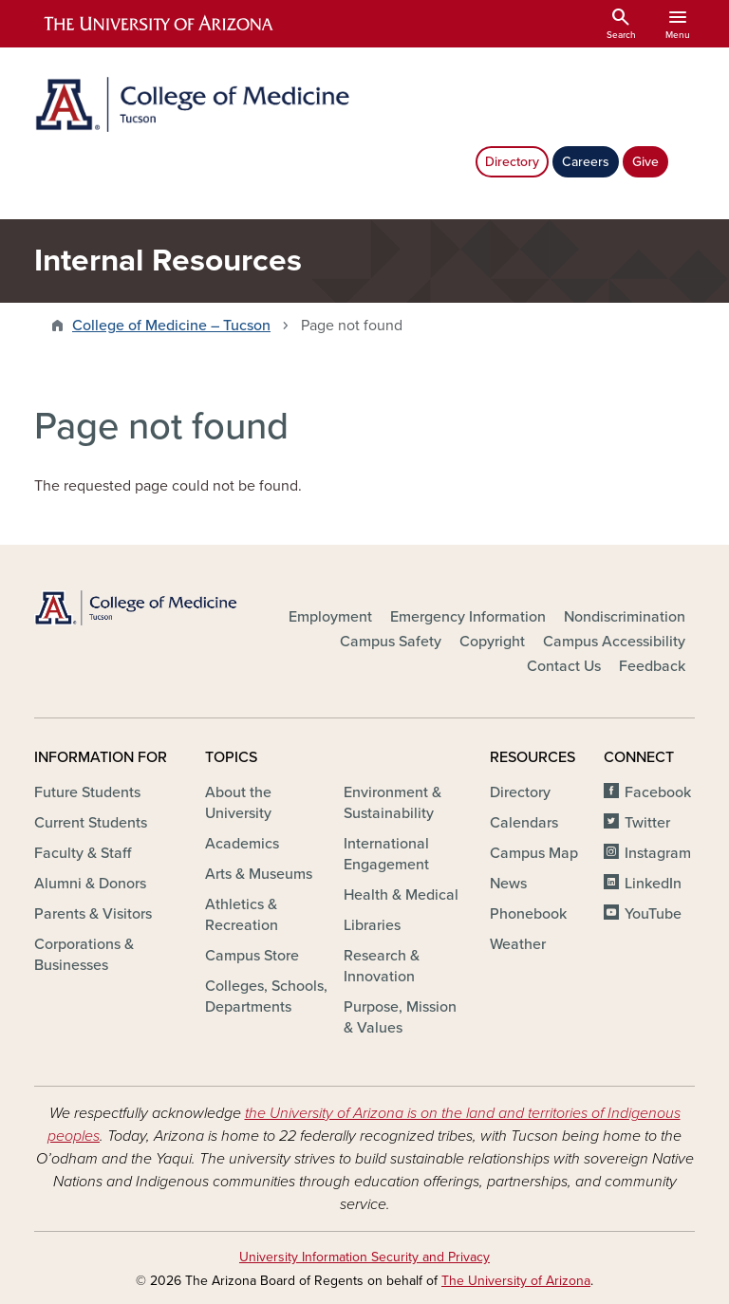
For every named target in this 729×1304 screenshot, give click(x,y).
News (508, 883)
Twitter (647, 822)
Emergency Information (468, 616)
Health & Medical (401, 894)
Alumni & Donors (90, 883)
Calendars (524, 822)
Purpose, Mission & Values (400, 1017)
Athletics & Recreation (241, 915)
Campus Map (534, 853)
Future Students (87, 792)
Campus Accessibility (614, 641)
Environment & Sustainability (392, 803)
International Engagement (386, 854)
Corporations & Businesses (84, 955)
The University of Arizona (515, 1281)
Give (645, 162)
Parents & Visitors (93, 913)
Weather (518, 944)
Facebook (658, 792)
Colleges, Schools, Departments (266, 996)
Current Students (90, 822)
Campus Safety (390, 641)
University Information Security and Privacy (364, 1257)
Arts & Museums (258, 874)
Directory (512, 162)
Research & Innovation (382, 966)
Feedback (652, 666)
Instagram (658, 853)
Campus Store (252, 955)
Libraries (372, 925)
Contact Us (564, 666)
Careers (585, 162)
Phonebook (528, 913)
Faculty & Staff (82, 853)
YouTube (653, 913)
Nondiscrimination (624, 616)
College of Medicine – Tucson (171, 325)
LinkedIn (653, 883)
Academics (242, 843)
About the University (238, 803)
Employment (330, 616)
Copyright (492, 641)
